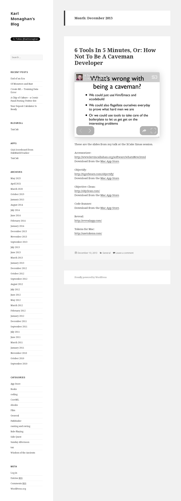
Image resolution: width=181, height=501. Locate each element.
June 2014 (16, 215)
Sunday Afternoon (20, 442)
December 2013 (19, 231)
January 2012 (17, 315)
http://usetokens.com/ (88, 233)
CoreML (15, 399)
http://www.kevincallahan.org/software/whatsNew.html (110, 157)
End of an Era (18, 78)
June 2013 (16, 252)
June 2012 (16, 294)
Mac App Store (109, 161)
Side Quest (16, 436)
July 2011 (15, 331)
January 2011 (17, 347)
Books (14, 389)
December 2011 (19, 321)
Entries (17, 478)
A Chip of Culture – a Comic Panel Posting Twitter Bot (24, 99)
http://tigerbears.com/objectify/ (94, 174)
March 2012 (17, 305)
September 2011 (19, 326)
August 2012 (17, 284)
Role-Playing (17, 431)
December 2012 (19, 268)
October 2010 (17, 358)
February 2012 (18, 310)
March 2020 (17, 188)
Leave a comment (124, 252)
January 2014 (17, 226)
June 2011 (16, 337)
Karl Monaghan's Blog (23, 18)
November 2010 (19, 353)
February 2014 (18, 220)
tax (12, 447)
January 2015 (17, 199)
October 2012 (17, 273)
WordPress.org (18, 488)
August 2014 (17, 204)
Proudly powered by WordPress (91, 277)
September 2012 (19, 278)
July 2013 (15, 247)
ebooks (14, 404)
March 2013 (17, 257)
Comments (18, 483)
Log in (14, 472)
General (15, 415)
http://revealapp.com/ (88, 220)
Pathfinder (16, 420)
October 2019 (17, 194)
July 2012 (15, 289)
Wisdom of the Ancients (23, 452)
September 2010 (19, 363)
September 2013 (19, 241)
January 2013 (17, 262)
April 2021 (16, 183)
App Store (15, 383)
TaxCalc (15, 129)
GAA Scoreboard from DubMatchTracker (22, 151)
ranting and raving (20, 426)
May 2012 (16, 300)
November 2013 (19, 236)
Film (13, 410)
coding (14, 394)
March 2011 (17, 342)
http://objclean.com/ (87, 191)
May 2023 (16, 178)
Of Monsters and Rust (22, 83)
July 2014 (15, 210)
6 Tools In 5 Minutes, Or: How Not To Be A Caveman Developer (115, 56)
